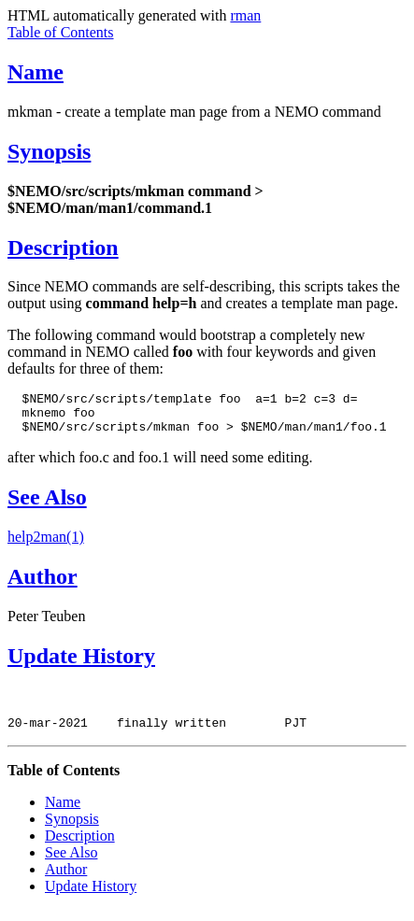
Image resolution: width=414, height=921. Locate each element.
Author (42, 585)
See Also (47, 505)
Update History (81, 664)
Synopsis (49, 151)
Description (63, 247)
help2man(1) (45, 545)
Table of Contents (60, 32)
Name (35, 72)
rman (245, 15)
